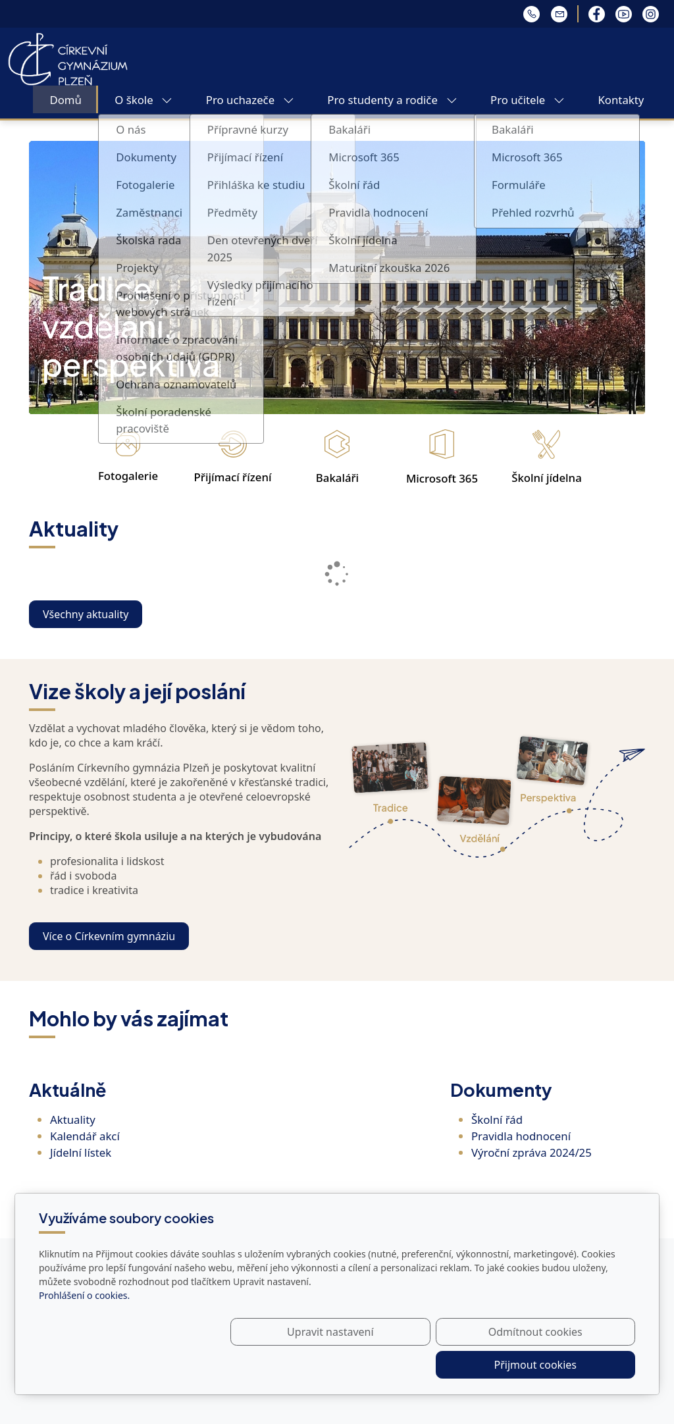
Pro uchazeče (250, 99)
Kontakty (621, 99)
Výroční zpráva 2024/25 (531, 1152)
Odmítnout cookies (441, 1365)
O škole (143, 99)
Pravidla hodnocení (521, 1136)
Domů (65, 99)
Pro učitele (527, 99)
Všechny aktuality (85, 614)
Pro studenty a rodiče (392, 99)
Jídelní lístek (80, 1152)
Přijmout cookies (572, 1365)
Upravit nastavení (308, 1365)
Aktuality (72, 1119)
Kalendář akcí (85, 1136)
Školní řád (497, 1119)
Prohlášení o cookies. (84, 1328)
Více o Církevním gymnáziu (109, 936)
